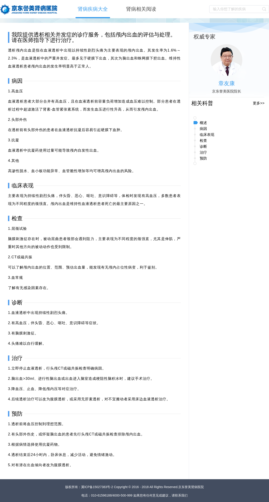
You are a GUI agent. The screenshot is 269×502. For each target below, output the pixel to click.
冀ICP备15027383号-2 (97, 487)
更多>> (258, 103)
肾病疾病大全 (93, 9)
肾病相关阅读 (141, 9)
